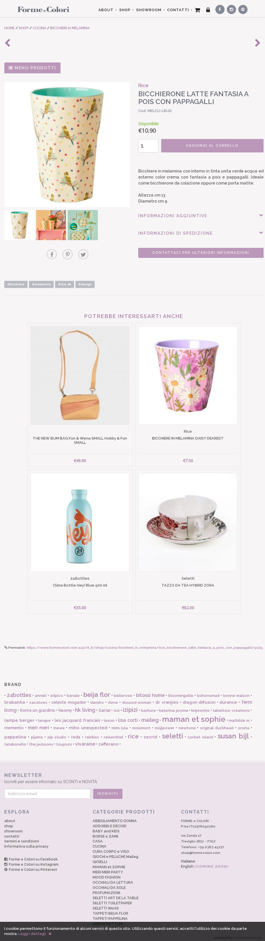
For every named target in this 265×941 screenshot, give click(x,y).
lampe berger (19, 716)
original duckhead (216, 724)
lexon (109, 717)
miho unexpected (88, 724)
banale (73, 692)
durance (228, 698)
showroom (13, 827)
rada (75, 733)
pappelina (15, 733)
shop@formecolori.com (200, 849)
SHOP (124, 10)
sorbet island (200, 733)
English (205, 862)
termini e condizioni (21, 838)
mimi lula (120, 724)
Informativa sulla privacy (26, 843)
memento (14, 724)
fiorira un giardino (37, 707)
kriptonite (200, 707)
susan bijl (233, 732)
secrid (150, 733)
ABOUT (106, 10)
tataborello (15, 741)
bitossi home (150, 692)
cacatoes (38, 699)
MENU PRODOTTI (32, 68)
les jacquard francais (77, 716)
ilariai (104, 706)
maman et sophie (193, 715)
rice (133, 732)
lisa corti (128, 716)
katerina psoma (173, 707)
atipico (56, 692)
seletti (172, 732)
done (113, 699)
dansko (97, 699)
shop (8, 822)
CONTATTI (178, 10)
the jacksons (41, 741)
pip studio (57, 733)
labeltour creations (231, 707)
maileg (150, 716)
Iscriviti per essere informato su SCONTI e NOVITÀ (132, 775)
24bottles (19, 692)
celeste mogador (68, 699)
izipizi (130, 706)
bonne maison (236, 692)
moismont (141, 724)
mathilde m (239, 717)
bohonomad (208, 692)
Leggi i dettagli (32, 934)
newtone (187, 724)
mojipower (164, 724)
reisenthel (113, 733)
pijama (37, 733)
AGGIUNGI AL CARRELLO (204, 146)
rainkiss (92, 733)
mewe (59, 724)
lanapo (44, 717)
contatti (11, 832)
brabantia (14, 698)
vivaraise (85, 740)
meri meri (38, 724)
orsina (243, 724)
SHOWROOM (148, 10)
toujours (64, 741)
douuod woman (136, 699)
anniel (40, 692)
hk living (85, 706)
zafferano (108, 740)
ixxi (117, 707)
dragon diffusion (199, 699)
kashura (148, 707)
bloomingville (180, 692)
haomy (65, 707)
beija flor (96, 691)
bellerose (123, 692)
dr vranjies (166, 698)
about (9, 817)
